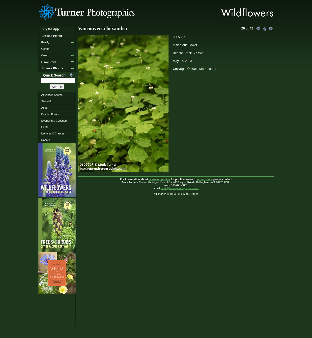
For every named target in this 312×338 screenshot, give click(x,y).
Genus (45, 48)
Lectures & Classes (52, 133)
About (44, 107)
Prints (44, 127)
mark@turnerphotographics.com (180, 188)
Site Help (46, 101)
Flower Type (48, 61)
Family (45, 42)
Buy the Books (49, 114)
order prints (204, 179)
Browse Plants (51, 36)
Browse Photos (52, 68)
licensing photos (159, 179)
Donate (45, 139)
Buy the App (50, 29)
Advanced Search (51, 94)
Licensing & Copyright (54, 120)
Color (44, 55)
